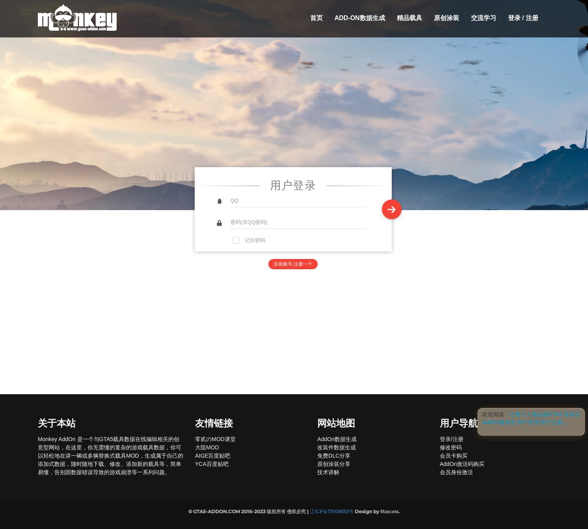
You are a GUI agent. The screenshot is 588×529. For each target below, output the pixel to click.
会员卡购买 (453, 456)
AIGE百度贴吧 (212, 456)
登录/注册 (451, 439)
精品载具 (409, 18)
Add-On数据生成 (360, 18)
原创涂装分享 (333, 464)
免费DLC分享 (333, 456)
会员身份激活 (456, 472)
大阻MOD (207, 447)
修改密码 (451, 447)
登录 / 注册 (523, 18)
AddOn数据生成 (337, 439)
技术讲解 (328, 472)
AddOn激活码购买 (462, 464)
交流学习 (483, 18)
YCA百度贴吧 (212, 464)
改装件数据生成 (336, 447)
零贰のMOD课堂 (215, 439)
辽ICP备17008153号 (332, 511)
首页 (316, 18)
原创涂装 (446, 18)
